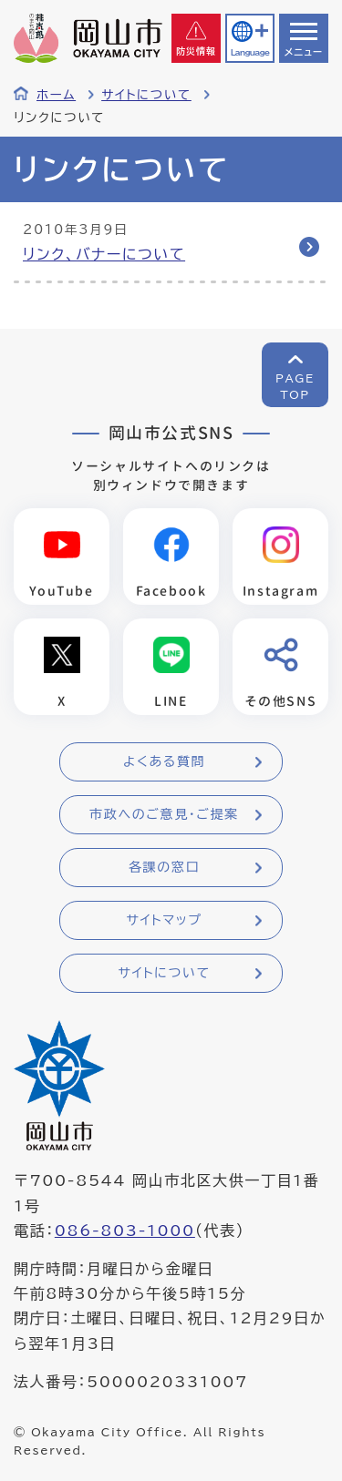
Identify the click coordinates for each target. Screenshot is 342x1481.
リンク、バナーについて (104, 254)
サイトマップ (164, 920)
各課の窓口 (164, 867)
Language (250, 52)
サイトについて (146, 94)
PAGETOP (295, 386)
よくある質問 (164, 761)
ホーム (56, 94)
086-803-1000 (125, 1230)
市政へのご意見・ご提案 (164, 814)
